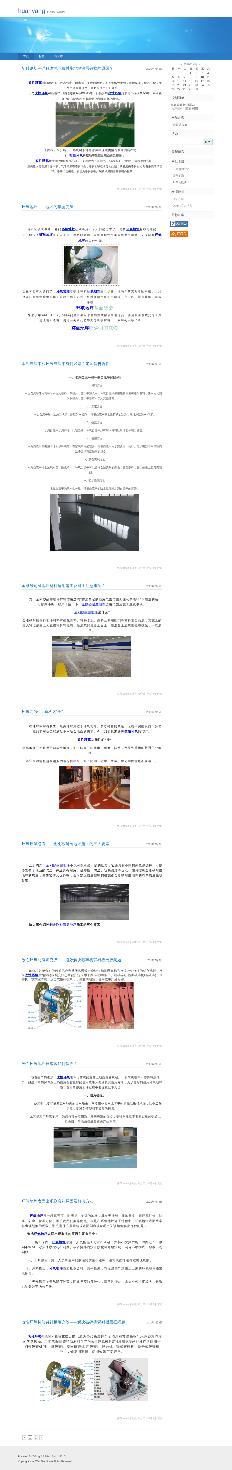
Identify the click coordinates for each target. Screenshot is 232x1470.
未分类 (180, 124)
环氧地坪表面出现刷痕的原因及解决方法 (58, 1201)
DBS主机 (178, 199)
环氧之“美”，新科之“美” (42, 711)
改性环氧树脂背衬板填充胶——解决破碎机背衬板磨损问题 (73, 1322)
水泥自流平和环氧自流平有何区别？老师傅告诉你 (66, 363)
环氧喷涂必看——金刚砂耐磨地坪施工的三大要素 (65, 844)
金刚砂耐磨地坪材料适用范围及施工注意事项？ (64, 585)
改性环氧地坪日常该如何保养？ (50, 1063)
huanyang (31, 10)
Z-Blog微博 (180, 182)
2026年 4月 (190, 64)
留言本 (58, 56)
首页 (26, 56)
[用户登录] (177, 108)
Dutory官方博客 (182, 205)
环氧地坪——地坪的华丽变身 (47, 207)
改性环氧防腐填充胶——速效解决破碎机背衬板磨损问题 (71, 960)
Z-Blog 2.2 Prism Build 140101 (49, 1456)
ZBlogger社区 (181, 168)
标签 (41, 56)
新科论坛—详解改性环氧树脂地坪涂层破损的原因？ (68, 68)
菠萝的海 (178, 175)
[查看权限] (191, 108)
